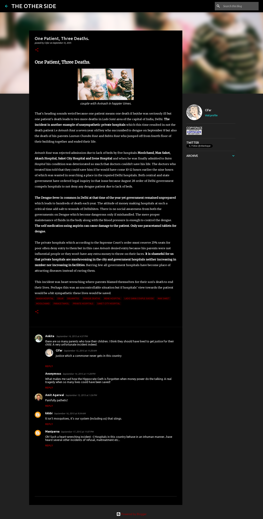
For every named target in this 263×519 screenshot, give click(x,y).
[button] (37, 50)
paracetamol (61, 303)
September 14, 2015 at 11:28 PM (79, 374)
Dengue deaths (91, 298)
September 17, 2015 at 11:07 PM (77, 431)
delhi (60, 298)
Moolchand (43, 303)
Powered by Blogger (131, 514)
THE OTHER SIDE (33, 6)
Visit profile (211, 115)
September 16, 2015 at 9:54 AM (70, 413)
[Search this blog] (240, 6)
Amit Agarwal (54, 395)
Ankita (50, 336)
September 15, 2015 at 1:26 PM (81, 395)
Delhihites (73, 298)
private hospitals (83, 303)
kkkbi (49, 413)
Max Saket (164, 298)
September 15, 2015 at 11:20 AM (80, 350)
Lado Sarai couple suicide (139, 298)
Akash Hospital (44, 298)
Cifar (59, 350)
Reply (49, 366)
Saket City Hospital (108, 303)
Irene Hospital (112, 298)
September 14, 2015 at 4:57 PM (72, 336)
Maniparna (52, 431)
